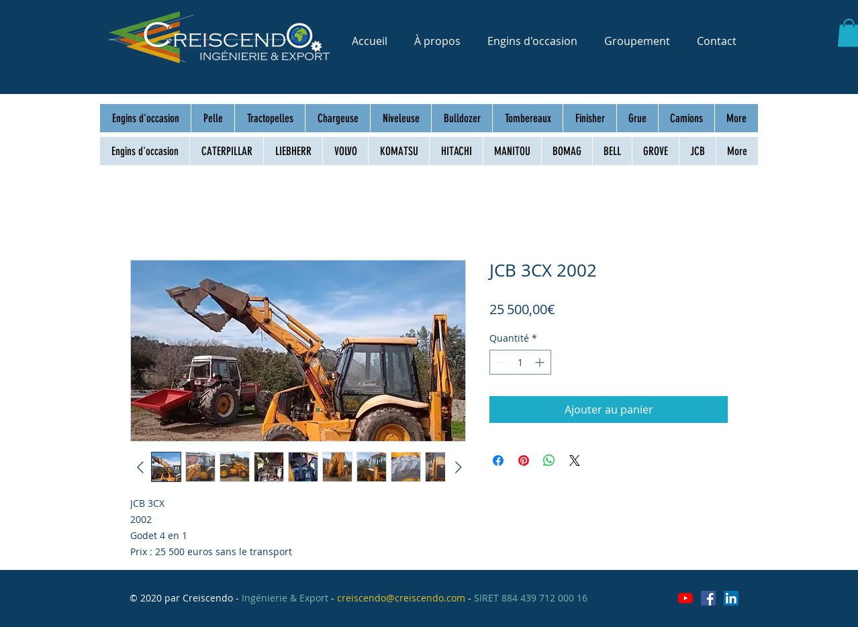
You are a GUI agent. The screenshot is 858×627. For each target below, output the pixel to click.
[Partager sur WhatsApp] (549, 460)
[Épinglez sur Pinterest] (524, 460)
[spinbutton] (520, 362)
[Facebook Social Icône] (708, 598)
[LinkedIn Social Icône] (731, 598)
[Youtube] (685, 598)
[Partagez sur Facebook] (498, 460)
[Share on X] (575, 460)
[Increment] (540, 362)
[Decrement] (499, 362)
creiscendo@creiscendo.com (401, 597)
